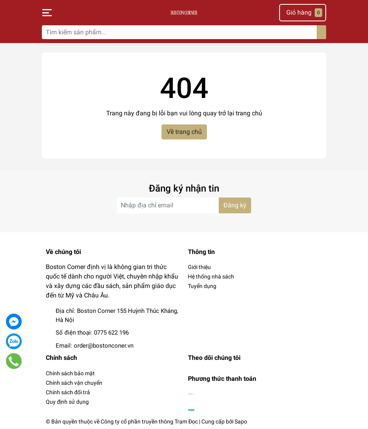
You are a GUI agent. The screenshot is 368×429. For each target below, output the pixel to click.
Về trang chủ (184, 131)
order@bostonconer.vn (103, 345)
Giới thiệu (199, 267)
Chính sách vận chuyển (74, 383)
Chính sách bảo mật (70, 373)
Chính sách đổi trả (68, 392)
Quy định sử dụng (67, 402)
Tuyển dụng (202, 286)
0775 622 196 (111, 332)
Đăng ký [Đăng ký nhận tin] (234, 205)
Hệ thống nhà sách (211, 276)
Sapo (241, 421)
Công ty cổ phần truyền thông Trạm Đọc (149, 421)
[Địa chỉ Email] (184, 205)
